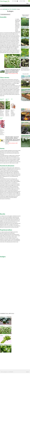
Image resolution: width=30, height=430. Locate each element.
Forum (28, 3)
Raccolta (2, 214)
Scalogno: (3, 256)
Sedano (1, 335)
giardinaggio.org (6, 9)
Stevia (1, 344)
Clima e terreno (4, 77)
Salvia (1, 317)
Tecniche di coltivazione (7, 166)
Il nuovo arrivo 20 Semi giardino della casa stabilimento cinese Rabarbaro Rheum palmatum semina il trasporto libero (12, 71)
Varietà (2, 148)
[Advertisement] (7, 25)
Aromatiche (14, 9)
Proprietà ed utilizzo (6, 230)
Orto (10, 9)
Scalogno (1, 326)
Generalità (3, 17)
